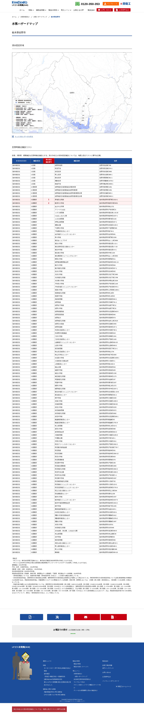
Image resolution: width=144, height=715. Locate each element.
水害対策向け (25, 17)
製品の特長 (52, 10)
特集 (30, 10)
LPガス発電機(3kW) (20, 5)
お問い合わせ (106, 10)
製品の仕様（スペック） (81, 678)
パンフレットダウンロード (110, 693)
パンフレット (112, 4)
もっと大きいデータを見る (24, 136)
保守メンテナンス (108, 680)
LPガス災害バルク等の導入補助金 (54, 706)
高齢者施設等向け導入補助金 (53, 704)
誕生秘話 (47, 685)
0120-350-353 (90, 4)
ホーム (22, 10)
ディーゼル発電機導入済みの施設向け (86, 702)
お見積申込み (124, 10)
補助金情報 (40, 10)
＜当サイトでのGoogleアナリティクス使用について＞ (72, 713)
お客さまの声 (79, 10)
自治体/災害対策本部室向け (82, 691)
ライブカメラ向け (79, 694)
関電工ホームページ (124, 698)
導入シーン (65, 10)
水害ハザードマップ (40, 17)
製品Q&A (91, 10)
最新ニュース (47, 673)
